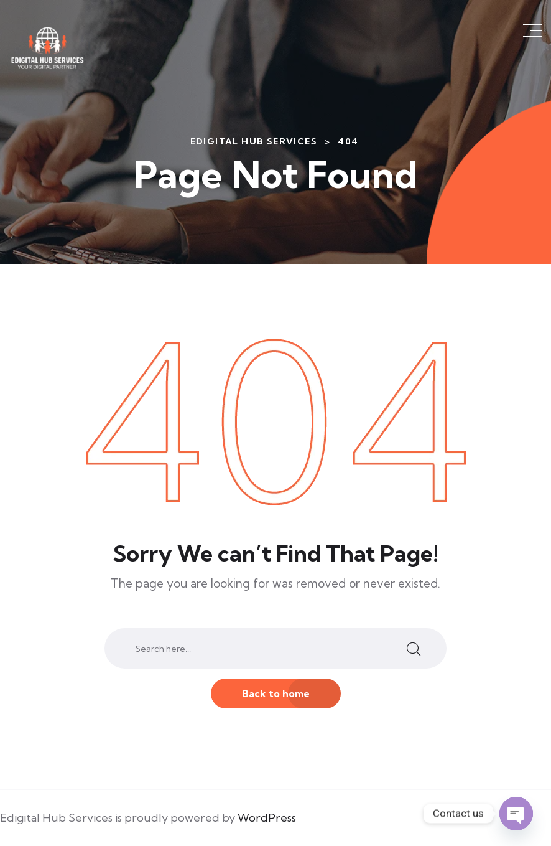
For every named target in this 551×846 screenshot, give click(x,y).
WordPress (267, 818)
